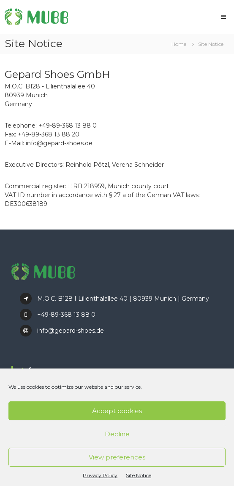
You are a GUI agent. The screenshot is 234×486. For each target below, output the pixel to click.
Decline (117, 434)
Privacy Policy (100, 475)
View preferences (117, 457)
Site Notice (138, 475)
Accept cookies (117, 411)
